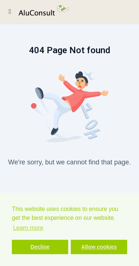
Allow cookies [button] (99, 247)
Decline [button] (39, 247)
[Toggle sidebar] (10, 12)
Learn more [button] (28, 228)
